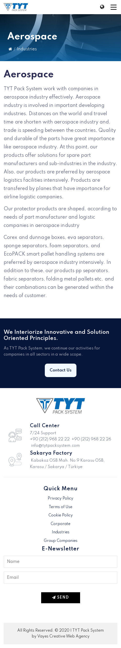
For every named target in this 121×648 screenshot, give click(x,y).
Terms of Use (60, 507)
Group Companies (60, 541)
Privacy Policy (60, 499)
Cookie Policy (60, 515)
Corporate (60, 524)
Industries (27, 49)
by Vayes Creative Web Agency (61, 636)
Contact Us (61, 370)
